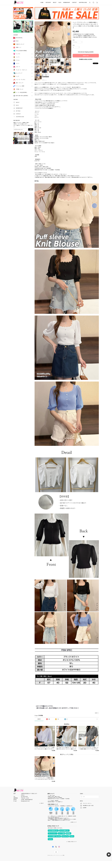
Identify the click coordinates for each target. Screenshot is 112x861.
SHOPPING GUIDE (83, 2)
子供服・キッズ (19, 89)
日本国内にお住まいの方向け (85, 59)
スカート (18, 66)
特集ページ (18, 47)
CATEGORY (48, 2)
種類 (74, 40)
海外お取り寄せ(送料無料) (22, 95)
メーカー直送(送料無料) (21, 92)
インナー (18, 57)
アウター (18, 60)
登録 (31, 129)
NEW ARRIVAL (19, 37)
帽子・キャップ (19, 82)
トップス (18, 53)
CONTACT (74, 2)
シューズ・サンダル (20, 79)
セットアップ (19, 73)
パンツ (17, 63)
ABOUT (54, 2)
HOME (41, 2)
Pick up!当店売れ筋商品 (21, 50)
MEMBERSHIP (66, 2)
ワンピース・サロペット (21, 70)
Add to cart (86, 55)
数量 (74, 45)
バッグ (17, 76)
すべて (39, 719)
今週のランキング (20, 44)
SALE (17, 41)
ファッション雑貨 (20, 86)
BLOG (60, 2)
